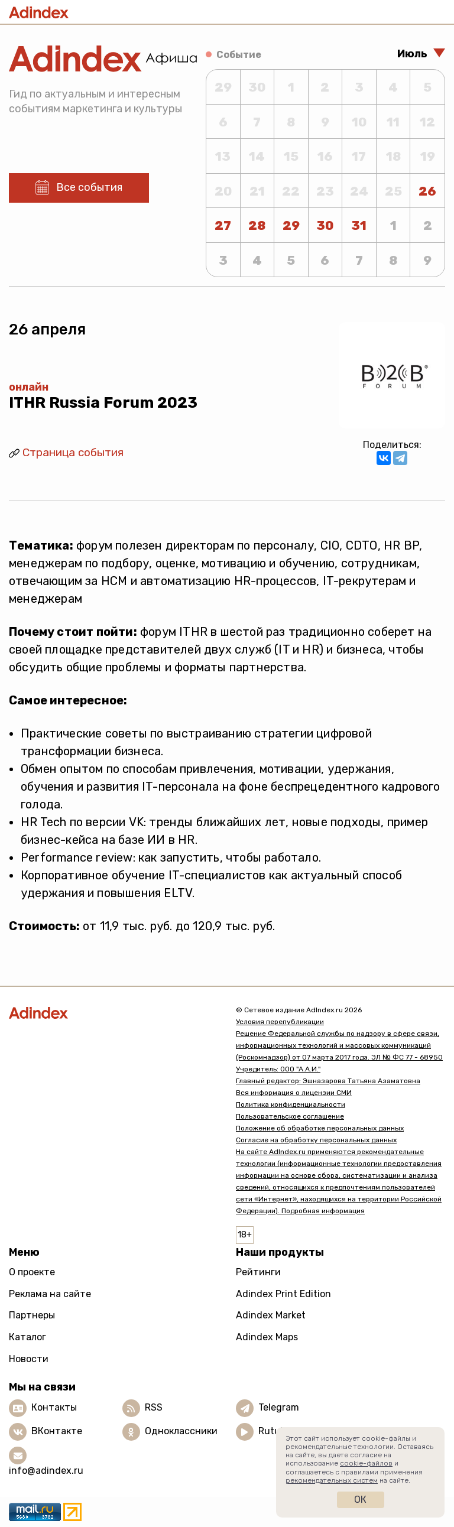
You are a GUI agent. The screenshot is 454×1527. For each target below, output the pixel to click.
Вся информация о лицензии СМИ (294, 1093)
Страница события (73, 452)
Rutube (274, 1431)
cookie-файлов (366, 1463)
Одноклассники (181, 1431)
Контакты (54, 1407)
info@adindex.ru (46, 1470)
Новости (28, 1358)
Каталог (27, 1337)
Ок (360, 1499)
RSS (154, 1407)
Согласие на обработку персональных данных (316, 1140)
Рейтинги (258, 1272)
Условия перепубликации (280, 1022)
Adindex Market (271, 1315)
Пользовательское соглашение (290, 1116)
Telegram (278, 1407)
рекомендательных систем (332, 1480)
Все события (89, 187)
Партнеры (32, 1315)
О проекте (32, 1272)
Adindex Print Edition (283, 1293)
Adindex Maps (267, 1337)
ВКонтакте (56, 1431)
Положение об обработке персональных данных (320, 1128)
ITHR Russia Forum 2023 (103, 403)
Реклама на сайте (50, 1293)
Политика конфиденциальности (290, 1104)
